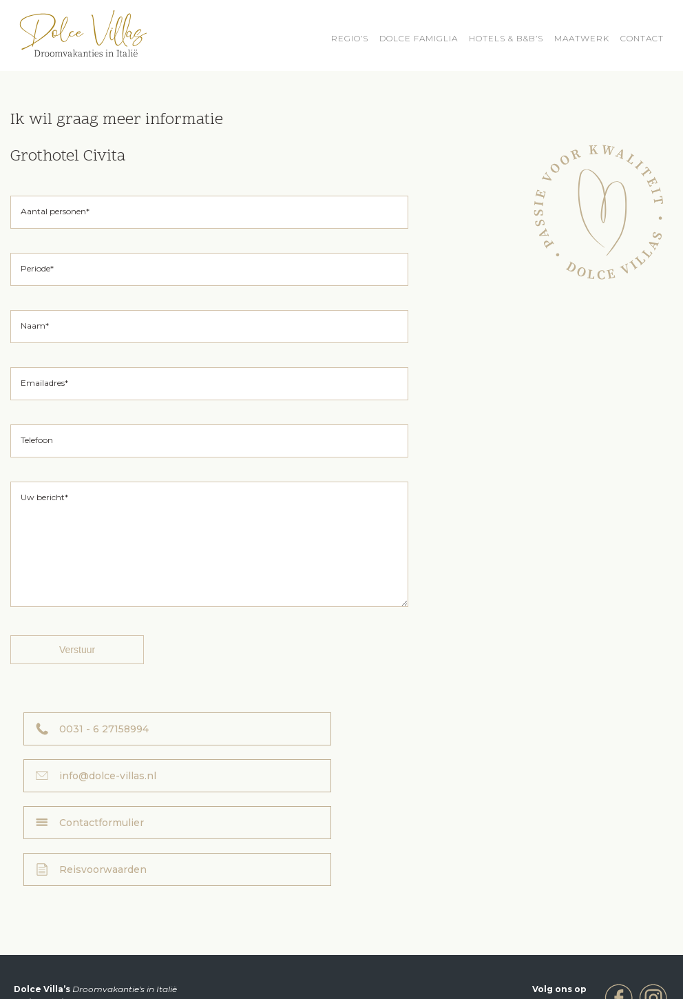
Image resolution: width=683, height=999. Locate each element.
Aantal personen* (55, 211)
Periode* (37, 268)
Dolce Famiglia (418, 38)
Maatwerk (581, 38)
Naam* (35, 325)
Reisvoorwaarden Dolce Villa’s (360, 966)
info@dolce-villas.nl (438, 749)
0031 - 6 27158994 (104, 749)
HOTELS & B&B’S (506, 38)
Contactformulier (101, 796)
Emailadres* (44, 383)
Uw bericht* (44, 497)
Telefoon (37, 440)
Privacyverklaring (474, 966)
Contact (642, 38)
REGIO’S (349, 38)
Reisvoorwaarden (434, 796)
